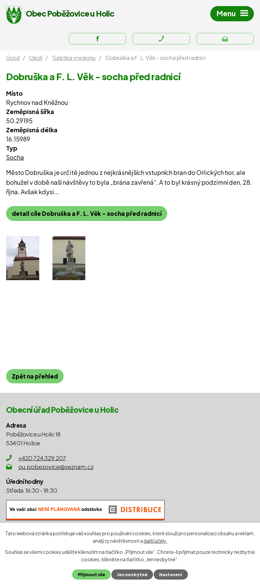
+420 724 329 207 (42, 457)
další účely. (155, 541)
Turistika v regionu (73, 57)
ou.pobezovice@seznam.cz (55, 466)
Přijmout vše (91, 574)
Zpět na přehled (35, 376)
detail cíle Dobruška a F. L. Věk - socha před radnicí (86, 213)
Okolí (35, 57)
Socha (15, 157)
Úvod (12, 57)
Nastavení (170, 574)
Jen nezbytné (132, 574)
